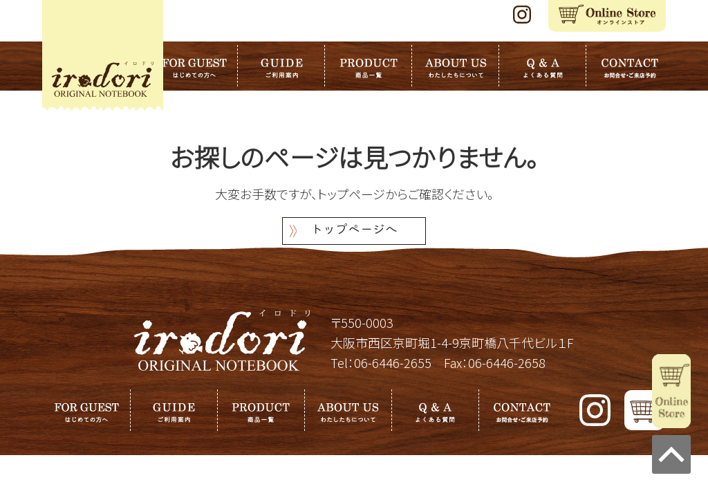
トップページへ (354, 230)
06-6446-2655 (392, 362)
